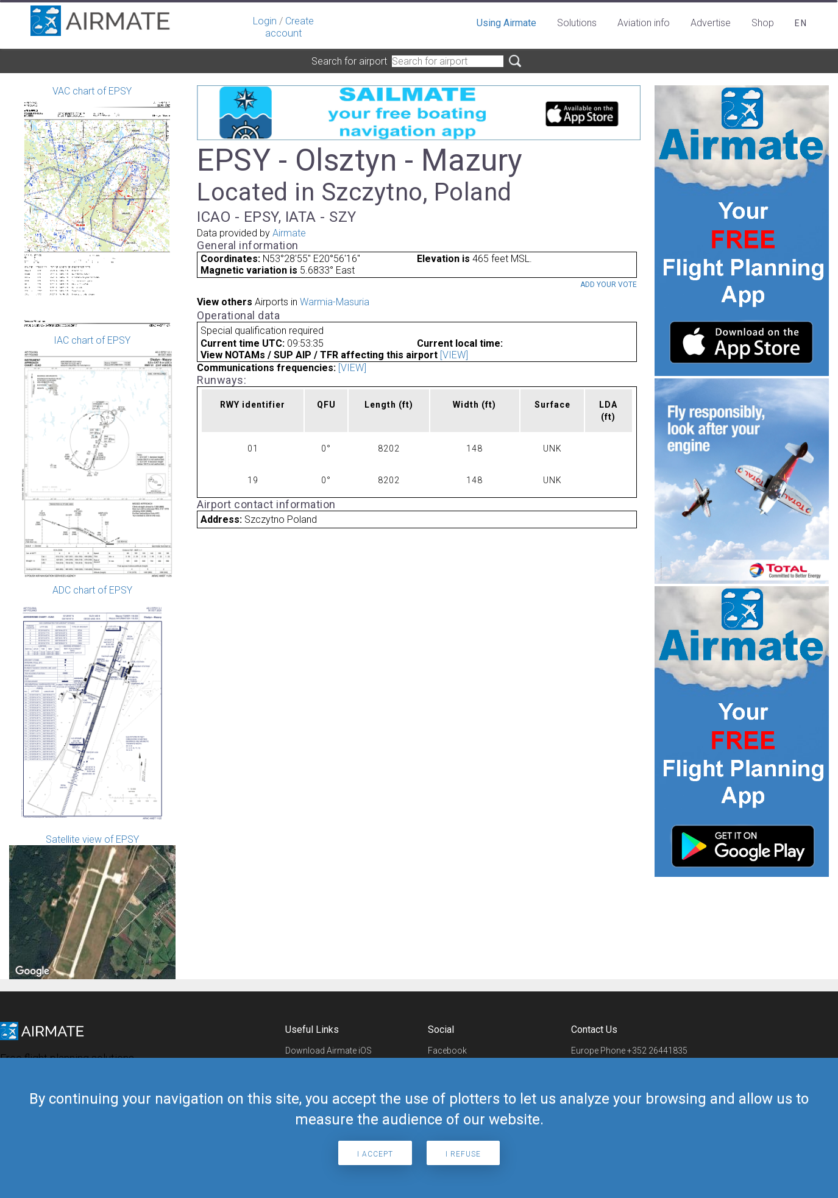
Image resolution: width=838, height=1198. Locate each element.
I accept (375, 1154)
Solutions (577, 23)
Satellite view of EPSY (92, 906)
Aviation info (643, 23)
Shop (762, 23)
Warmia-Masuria (334, 302)
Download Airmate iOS (328, 1050)
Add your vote (608, 284)
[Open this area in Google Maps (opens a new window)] (32, 971)
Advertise (711, 23)
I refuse (463, 1154)
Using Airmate (506, 23)
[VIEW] (454, 355)
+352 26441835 (657, 1050)
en (801, 23)
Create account (289, 27)
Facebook (447, 1050)
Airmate (289, 233)
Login (265, 21)
